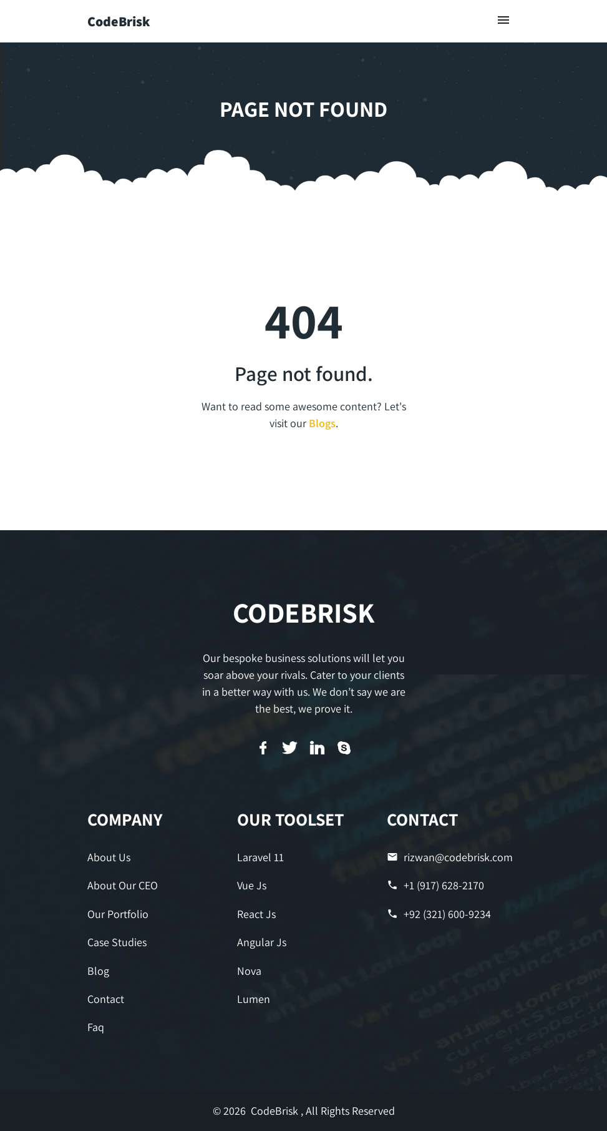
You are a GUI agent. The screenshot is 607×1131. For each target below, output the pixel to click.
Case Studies (117, 942)
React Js (256, 914)
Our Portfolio (117, 914)
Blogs (322, 423)
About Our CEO (122, 885)
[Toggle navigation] (503, 20)
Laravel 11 (260, 857)
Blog (98, 971)
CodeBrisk (118, 21)
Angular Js (261, 942)
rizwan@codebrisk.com (450, 857)
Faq (95, 1027)
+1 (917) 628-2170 (435, 885)
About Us (108, 857)
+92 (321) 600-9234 (439, 914)
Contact (105, 999)
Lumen (253, 999)
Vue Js (251, 885)
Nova (249, 971)
